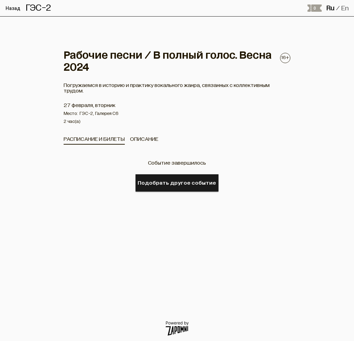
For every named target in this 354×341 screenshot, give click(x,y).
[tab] (94, 139)
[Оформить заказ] (314, 8)
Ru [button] (330, 8)
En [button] (345, 8)
